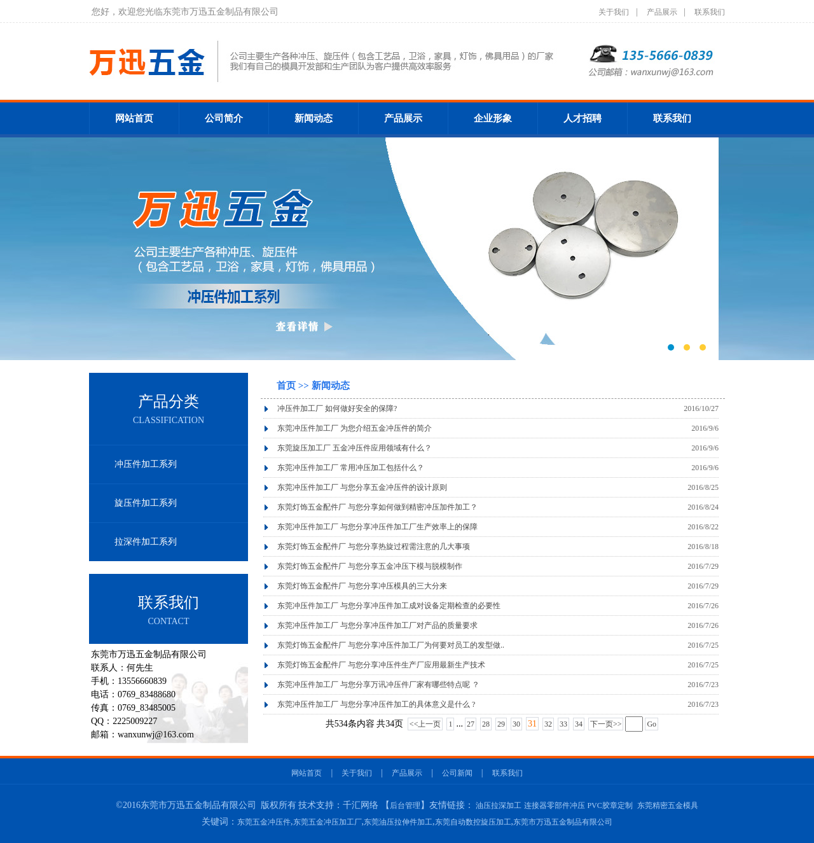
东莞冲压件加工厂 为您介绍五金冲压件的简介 (354, 428)
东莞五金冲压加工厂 (327, 822)
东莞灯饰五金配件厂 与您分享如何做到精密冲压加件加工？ (377, 507)
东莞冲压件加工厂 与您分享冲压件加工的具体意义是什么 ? (376, 704)
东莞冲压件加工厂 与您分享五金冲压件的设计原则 (362, 487)
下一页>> (606, 724)
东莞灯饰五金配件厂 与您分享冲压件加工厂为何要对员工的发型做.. (390, 645)
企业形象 (493, 118)
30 (516, 724)
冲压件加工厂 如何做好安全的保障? (337, 408)
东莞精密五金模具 (667, 805)
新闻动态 (313, 118)
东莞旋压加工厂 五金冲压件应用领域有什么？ (354, 447)
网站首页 (134, 118)
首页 (287, 385)
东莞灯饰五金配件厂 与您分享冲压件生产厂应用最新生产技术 (381, 664)
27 (470, 724)
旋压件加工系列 (145, 503)
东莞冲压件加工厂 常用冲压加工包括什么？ (350, 467)
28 (486, 724)
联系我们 (709, 12)
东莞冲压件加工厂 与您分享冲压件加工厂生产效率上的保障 (377, 526)
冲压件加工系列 (145, 464)
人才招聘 (582, 118)
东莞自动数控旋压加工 (473, 822)
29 (501, 724)
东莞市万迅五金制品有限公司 (562, 822)
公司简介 (224, 118)
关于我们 (613, 12)
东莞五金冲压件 (264, 822)
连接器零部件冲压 (554, 805)
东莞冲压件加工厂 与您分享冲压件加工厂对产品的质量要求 (377, 625)
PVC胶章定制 (609, 805)
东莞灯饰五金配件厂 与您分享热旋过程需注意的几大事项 (373, 546)
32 (548, 724)
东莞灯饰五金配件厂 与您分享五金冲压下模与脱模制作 (369, 566)
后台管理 (405, 805)
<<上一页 (425, 724)
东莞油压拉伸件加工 (398, 822)
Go (651, 724)
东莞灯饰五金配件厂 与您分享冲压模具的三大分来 (362, 586)
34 (579, 724)
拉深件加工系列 (145, 542)
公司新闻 (457, 773)
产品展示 (662, 12)
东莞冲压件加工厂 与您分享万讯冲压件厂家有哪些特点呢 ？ (378, 684)
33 (563, 724)
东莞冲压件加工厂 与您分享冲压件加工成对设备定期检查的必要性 (388, 605)
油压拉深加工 (498, 805)
